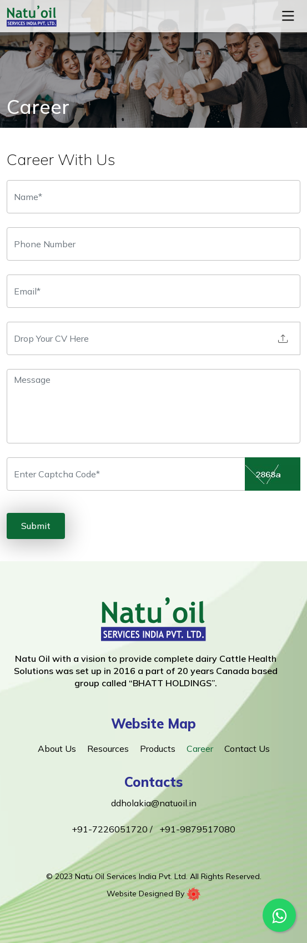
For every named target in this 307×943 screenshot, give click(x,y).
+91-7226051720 (111, 829)
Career (200, 748)
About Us (57, 748)
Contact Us (247, 748)
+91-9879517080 (197, 829)
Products (157, 748)
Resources (108, 748)
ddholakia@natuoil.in (154, 803)
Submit (36, 525)
